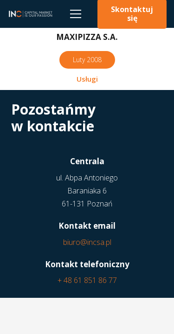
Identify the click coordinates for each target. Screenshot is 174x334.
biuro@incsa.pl (87, 242)
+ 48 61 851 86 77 (87, 280)
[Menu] (75, 14)
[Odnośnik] (30, 14)
